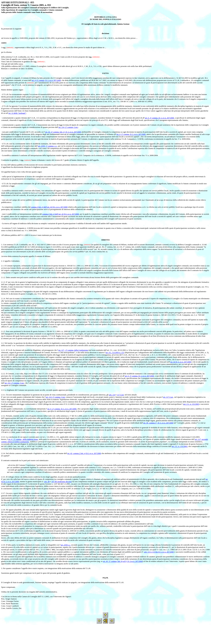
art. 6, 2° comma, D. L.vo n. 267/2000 (159, 118)
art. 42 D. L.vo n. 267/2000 (180, 362)
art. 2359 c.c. (66, 545)
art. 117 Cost (168, 397)
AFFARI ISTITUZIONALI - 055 (17, 2)
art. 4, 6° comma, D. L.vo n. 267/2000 (46, 80)
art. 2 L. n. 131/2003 (191, 404)
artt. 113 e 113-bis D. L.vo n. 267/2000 (159, 552)
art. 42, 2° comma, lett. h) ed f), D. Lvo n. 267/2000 (122, 561)
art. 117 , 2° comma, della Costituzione (73, 350)
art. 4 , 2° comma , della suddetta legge (23, 439)
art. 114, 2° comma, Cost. (68, 127)
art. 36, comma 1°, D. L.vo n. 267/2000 (158, 423)
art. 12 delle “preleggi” (17, 113)
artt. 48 (47, 481)
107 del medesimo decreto (61, 481)
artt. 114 (112, 395)
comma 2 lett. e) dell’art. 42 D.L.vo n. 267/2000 (49, 207)
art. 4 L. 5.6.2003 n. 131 (115, 352)
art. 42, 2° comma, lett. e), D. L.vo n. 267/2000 (63, 132)
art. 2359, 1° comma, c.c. (47, 146)
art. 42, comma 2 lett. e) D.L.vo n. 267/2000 (84, 453)
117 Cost (120, 395)
